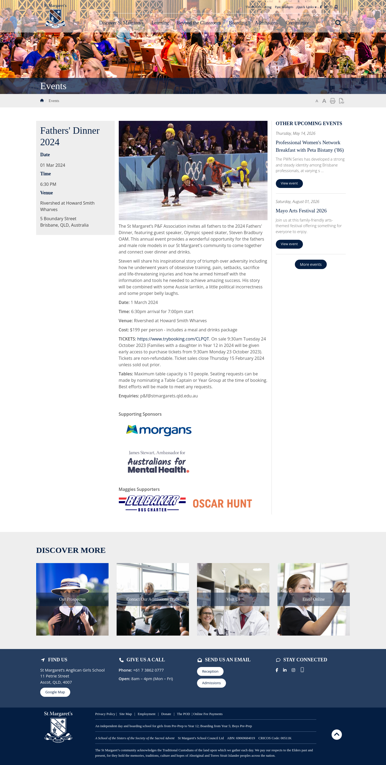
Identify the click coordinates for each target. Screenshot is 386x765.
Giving (267, 7)
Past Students (284, 7)
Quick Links (307, 7)
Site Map (125, 714)
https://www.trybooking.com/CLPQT (173, 339)
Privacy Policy (105, 714)
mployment (148, 714)
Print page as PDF (342, 101)
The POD (251, 7)
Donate (166, 714)
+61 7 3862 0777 (148, 670)
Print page (333, 101)
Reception (210, 671)
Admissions (211, 682)
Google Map (55, 692)
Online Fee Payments (207, 714)
